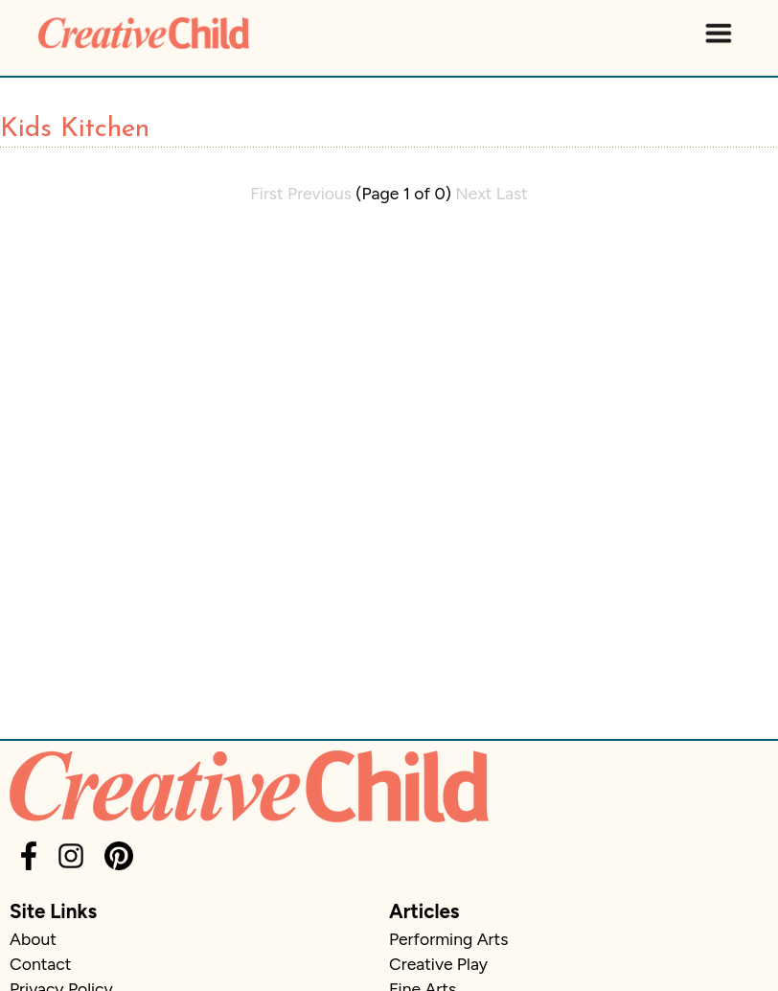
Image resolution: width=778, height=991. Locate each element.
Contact (40, 964)
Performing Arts (448, 939)
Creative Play (438, 964)
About (33, 939)
